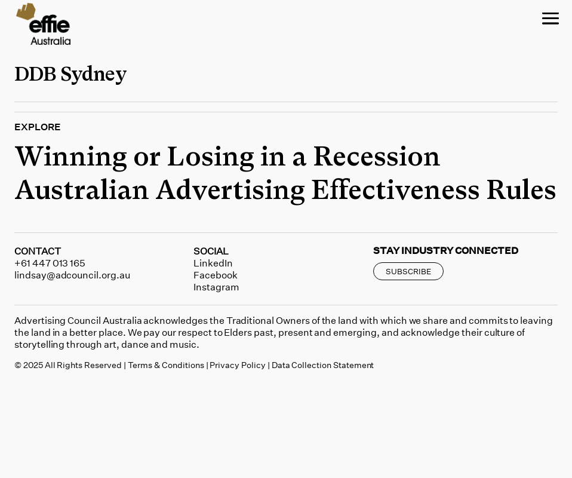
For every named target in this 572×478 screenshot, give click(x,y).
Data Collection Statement (323, 365)
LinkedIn (213, 263)
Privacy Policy (237, 365)
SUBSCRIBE (408, 271)
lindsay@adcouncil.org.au (72, 275)
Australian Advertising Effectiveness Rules (285, 191)
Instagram (216, 287)
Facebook (215, 275)
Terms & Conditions (166, 365)
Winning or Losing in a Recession (227, 157)
